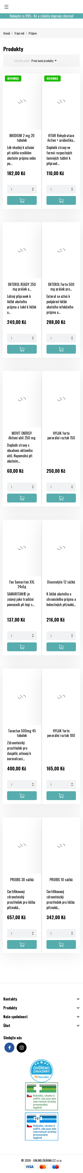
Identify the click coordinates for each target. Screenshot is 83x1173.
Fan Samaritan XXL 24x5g (22, 584)
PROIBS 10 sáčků (61, 879)
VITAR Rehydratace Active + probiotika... (61, 138)
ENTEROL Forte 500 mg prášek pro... (61, 287)
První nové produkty (43, 60)
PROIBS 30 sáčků (22, 879)
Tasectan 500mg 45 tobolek (22, 733)
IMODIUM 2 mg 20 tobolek (22, 138)
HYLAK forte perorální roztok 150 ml (61, 437)
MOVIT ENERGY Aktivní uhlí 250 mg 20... (21, 437)
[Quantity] (22, 189)
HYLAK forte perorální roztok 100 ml (61, 735)
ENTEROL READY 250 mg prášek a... (22, 287)
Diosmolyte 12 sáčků (61, 582)
